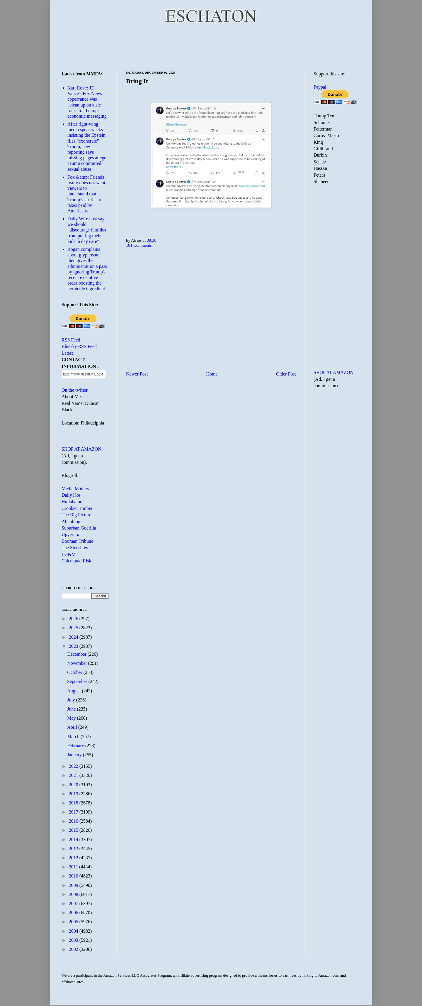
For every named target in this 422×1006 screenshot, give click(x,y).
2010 (74, 875)
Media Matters (75, 488)
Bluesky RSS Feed (79, 346)
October (75, 672)
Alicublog (71, 521)
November (77, 663)
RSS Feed (71, 339)
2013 (74, 848)
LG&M (69, 554)
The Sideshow (75, 547)
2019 (74, 793)
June (72, 708)
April (72, 727)
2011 (74, 866)
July (71, 699)
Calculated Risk (76, 560)
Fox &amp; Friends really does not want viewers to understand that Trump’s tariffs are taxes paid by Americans (86, 194)
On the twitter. (75, 390)
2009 (74, 885)
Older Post (286, 373)
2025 (74, 627)
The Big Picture (76, 514)
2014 (74, 839)
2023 (74, 646)
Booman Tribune (77, 541)
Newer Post (137, 373)
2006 (74, 912)
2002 (74, 949)
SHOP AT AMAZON (81, 449)
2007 (74, 903)
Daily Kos (71, 495)
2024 (74, 637)
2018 (74, 802)
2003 (74, 940)
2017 (74, 811)
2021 (74, 775)
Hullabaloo (72, 501)
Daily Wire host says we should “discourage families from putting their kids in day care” (86, 230)
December (77, 654)
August (74, 690)
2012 (74, 857)
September (77, 681)
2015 (74, 830)
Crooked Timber (77, 508)
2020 (74, 784)
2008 (74, 894)
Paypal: (321, 86)
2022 (74, 766)
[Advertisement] (211, 47)
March (74, 736)
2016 (74, 821)
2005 (74, 921)
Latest (67, 353)
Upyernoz (71, 534)
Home (212, 373)
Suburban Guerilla (79, 527)
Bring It (137, 81)
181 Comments (139, 245)
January (75, 754)
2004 (74, 931)
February (76, 745)
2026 (74, 618)
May (72, 718)
